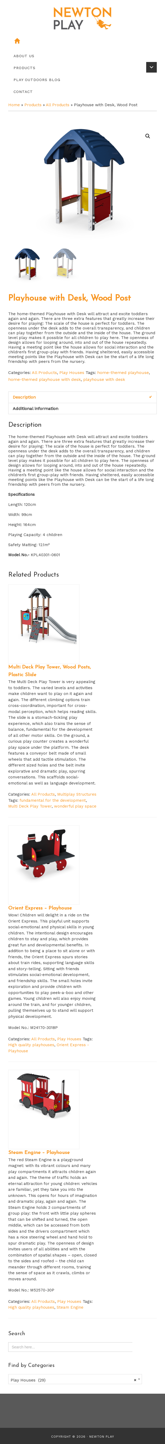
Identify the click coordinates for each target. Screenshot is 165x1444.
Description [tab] (24, 396)
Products (33, 104)
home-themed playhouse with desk (44, 378)
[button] (148, 136)
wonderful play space (75, 805)
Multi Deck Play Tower (30, 805)
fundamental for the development (53, 799)
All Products (57, 104)
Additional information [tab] (35, 407)
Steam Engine (70, 1306)
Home (14, 104)
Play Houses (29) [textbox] (73, 1379)
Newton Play (101, 1436)
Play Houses (71, 371)
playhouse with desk (104, 378)
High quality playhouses (31, 1044)
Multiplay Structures (76, 793)
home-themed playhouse (123, 371)
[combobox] (75, 1378)
